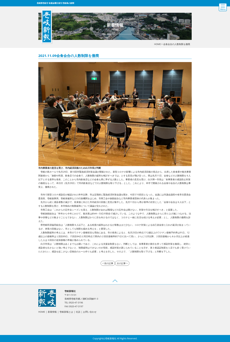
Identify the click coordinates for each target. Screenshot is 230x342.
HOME (157, 44)
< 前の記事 (107, 263)
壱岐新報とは (66, 311)
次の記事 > (122, 263)
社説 (78, 311)
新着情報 (52, 311)
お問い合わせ (89, 311)
